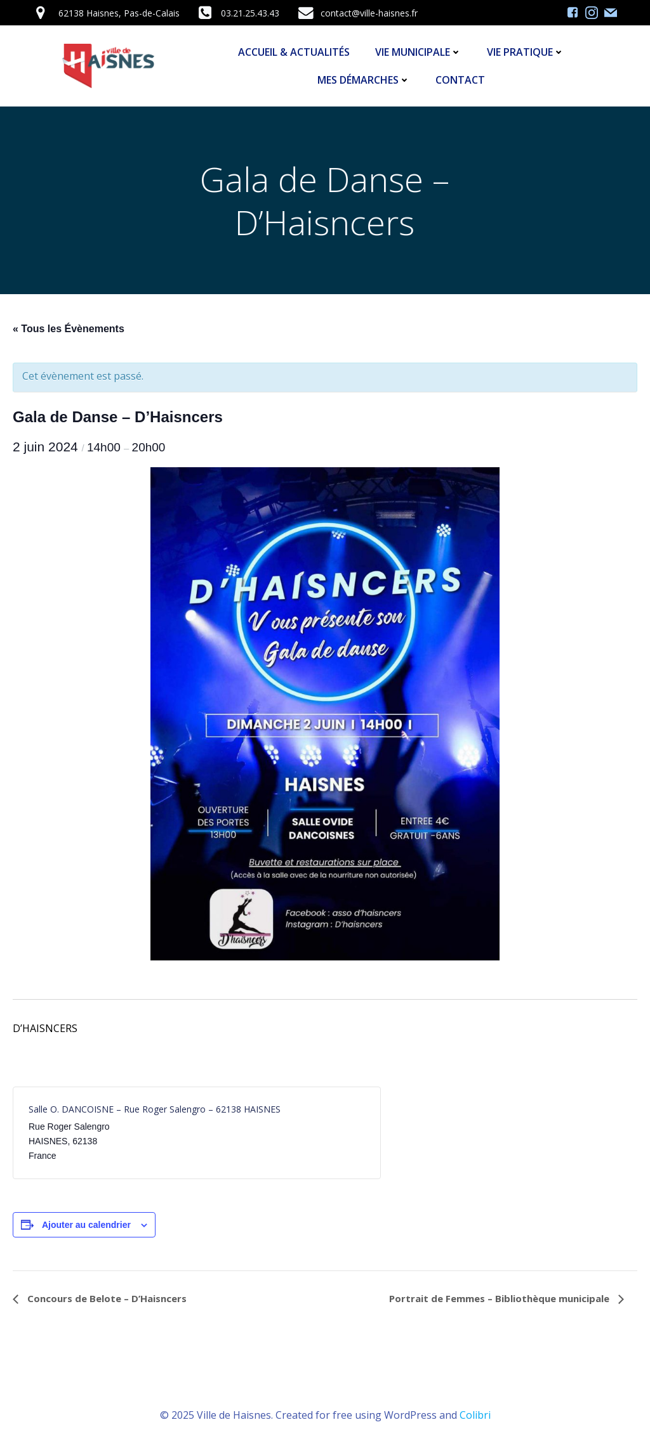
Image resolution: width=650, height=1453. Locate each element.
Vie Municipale (418, 52)
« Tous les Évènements (68, 328)
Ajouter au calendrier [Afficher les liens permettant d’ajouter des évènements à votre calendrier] (86, 1225)
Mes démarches (363, 80)
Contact (460, 80)
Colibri (475, 1415)
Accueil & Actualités (294, 52)
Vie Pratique (525, 52)
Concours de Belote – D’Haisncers (106, 1298)
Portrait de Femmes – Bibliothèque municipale (500, 1298)
